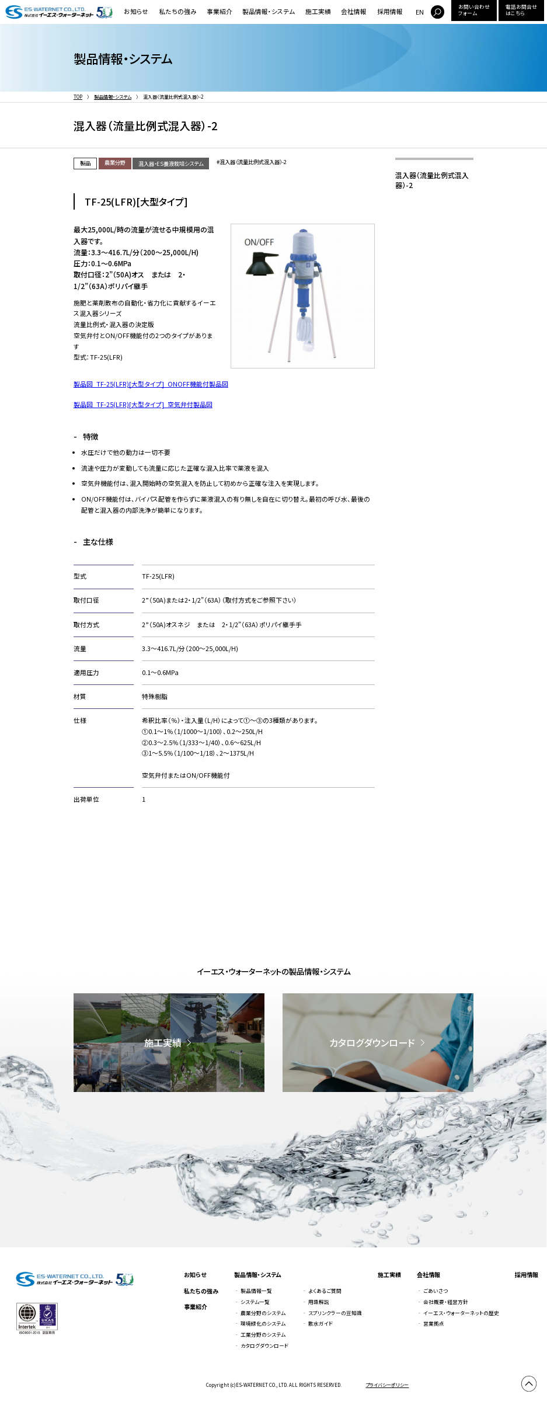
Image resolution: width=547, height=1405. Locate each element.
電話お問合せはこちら (521, 9)
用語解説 (318, 1302)
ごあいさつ (435, 1291)
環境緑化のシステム (263, 1323)
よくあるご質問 (325, 1291)
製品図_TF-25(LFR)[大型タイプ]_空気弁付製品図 (143, 404)
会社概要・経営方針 (445, 1302)
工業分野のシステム (263, 1334)
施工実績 (318, 11)
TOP (78, 96)
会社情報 (354, 11)
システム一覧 (255, 1302)
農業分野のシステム (263, 1313)
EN (420, 12)
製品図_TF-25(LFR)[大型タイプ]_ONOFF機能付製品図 (151, 384)
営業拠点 (433, 1323)
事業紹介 (219, 11)
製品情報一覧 (256, 1291)
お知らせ (136, 11)
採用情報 (390, 11)
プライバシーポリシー (387, 1385)
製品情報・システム (268, 11)
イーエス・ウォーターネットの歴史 (461, 1313)
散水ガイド (320, 1323)
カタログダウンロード (264, 1346)
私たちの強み (178, 11)
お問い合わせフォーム (474, 9)
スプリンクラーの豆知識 (335, 1313)
